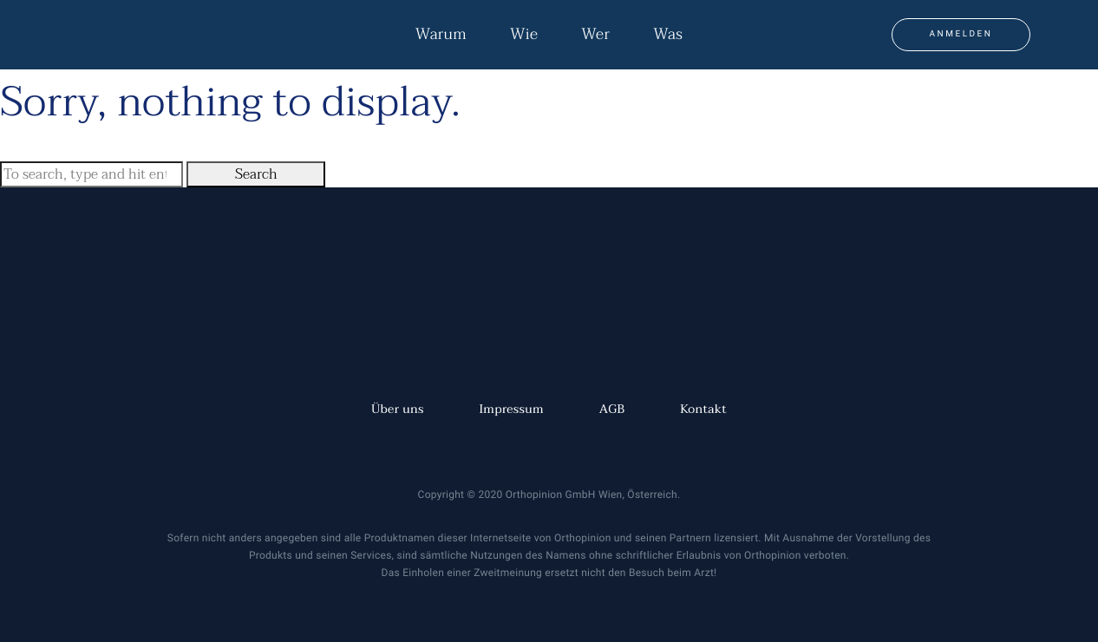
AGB (612, 410)
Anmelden (961, 34)
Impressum (512, 410)
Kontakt (703, 410)
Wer (595, 34)
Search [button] (256, 174)
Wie (524, 34)
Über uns (397, 410)
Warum (441, 34)
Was (668, 34)
